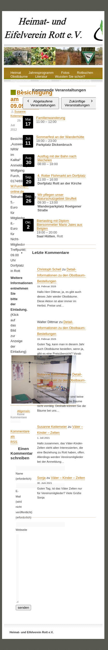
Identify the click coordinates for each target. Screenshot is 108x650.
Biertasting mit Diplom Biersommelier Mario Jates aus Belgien (59, 224)
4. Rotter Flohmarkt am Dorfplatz (62, 176)
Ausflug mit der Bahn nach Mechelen (57, 158)
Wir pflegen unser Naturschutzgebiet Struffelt (57, 196)
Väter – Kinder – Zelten (68, 478)
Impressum (19, 84)
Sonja (41, 478)
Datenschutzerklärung (75, 81)
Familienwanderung (50, 118)
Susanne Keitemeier (52, 374)
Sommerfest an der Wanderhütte (60, 137)
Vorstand (45, 81)
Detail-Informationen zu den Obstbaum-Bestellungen (61, 275)
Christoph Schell (49, 269)
